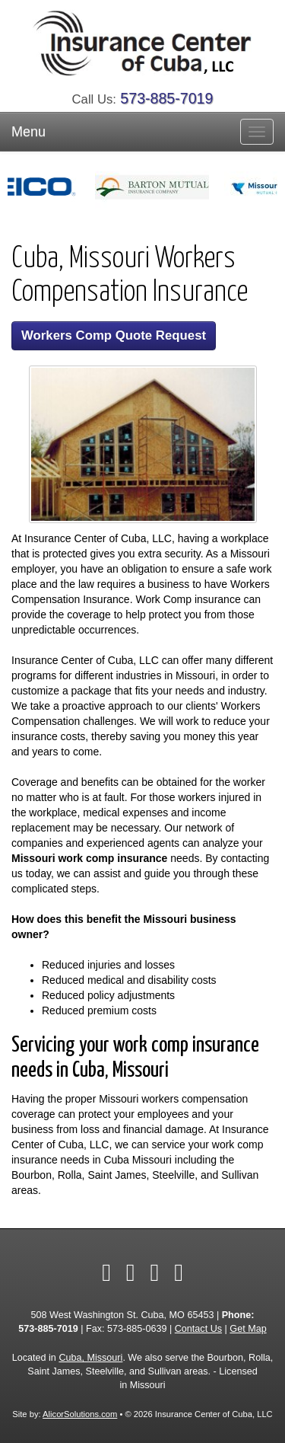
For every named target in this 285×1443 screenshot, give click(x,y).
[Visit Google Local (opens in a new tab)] (155, 1272)
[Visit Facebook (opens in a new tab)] (106, 1272)
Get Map (248, 1328)
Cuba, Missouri (90, 1357)
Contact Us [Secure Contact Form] (198, 1328)
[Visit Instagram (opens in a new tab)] (178, 1272)
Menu (28, 131)
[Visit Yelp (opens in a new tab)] (131, 1272)
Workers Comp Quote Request (113, 335)
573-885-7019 (166, 98)
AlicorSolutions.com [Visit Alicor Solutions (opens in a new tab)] (80, 1414)
